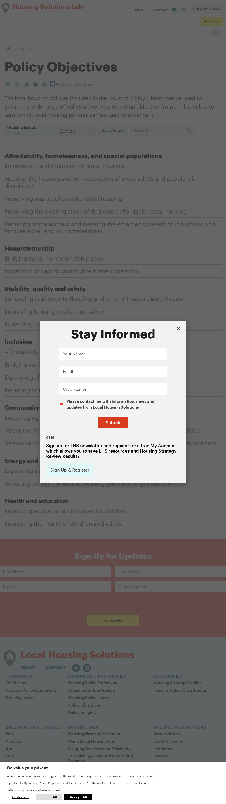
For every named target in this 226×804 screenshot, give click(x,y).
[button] (178, 328)
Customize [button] (20, 797)
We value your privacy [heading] (27, 767)
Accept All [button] (78, 797)
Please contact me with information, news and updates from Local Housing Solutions (110, 404)
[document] (113, 402)
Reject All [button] (49, 797)
